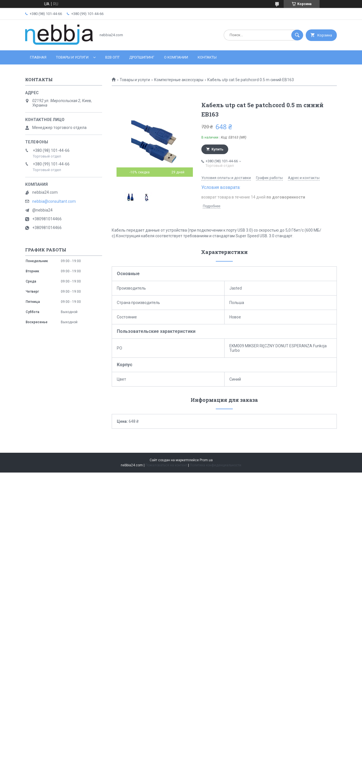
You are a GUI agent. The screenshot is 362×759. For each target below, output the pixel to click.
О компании (176, 57)
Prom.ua (206, 460)
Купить (217, 149)
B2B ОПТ (112, 57)
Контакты (207, 57)
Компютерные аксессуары (178, 79)
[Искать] (297, 35)
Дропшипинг (141, 57)
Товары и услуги (72, 57)
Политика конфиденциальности (215, 465)
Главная (38, 57)
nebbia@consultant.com (54, 201)
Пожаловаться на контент (166, 465)
